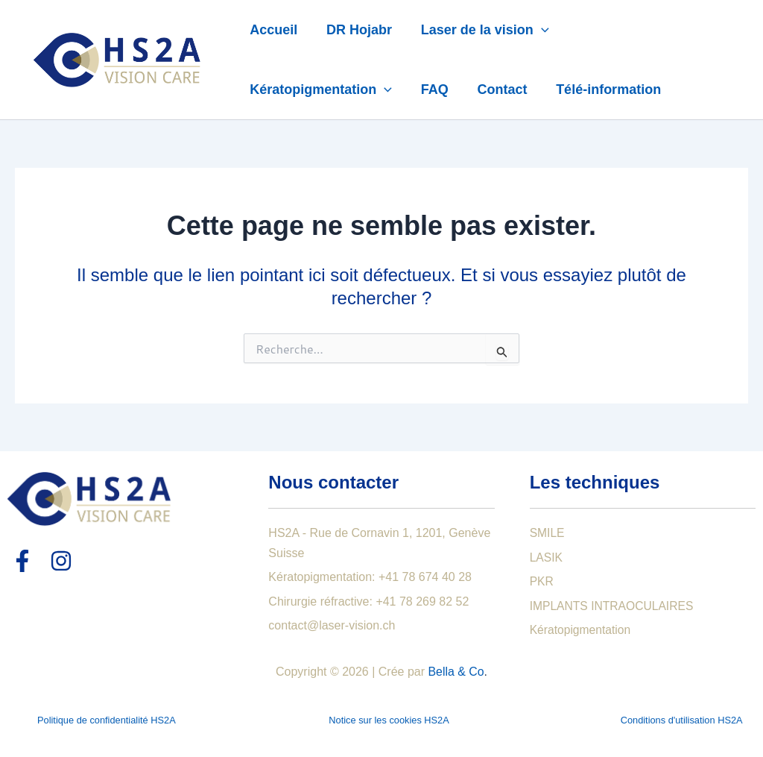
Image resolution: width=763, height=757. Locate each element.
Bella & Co (456, 671)
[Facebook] (22, 561)
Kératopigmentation (320, 89)
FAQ (432, 89)
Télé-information (601, 89)
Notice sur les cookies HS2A (389, 720)
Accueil (273, 29)
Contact (497, 89)
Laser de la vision (480, 30)
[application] (536, 30)
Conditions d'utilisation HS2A (682, 720)
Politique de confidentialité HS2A (106, 720)
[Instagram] (61, 561)
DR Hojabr (356, 29)
